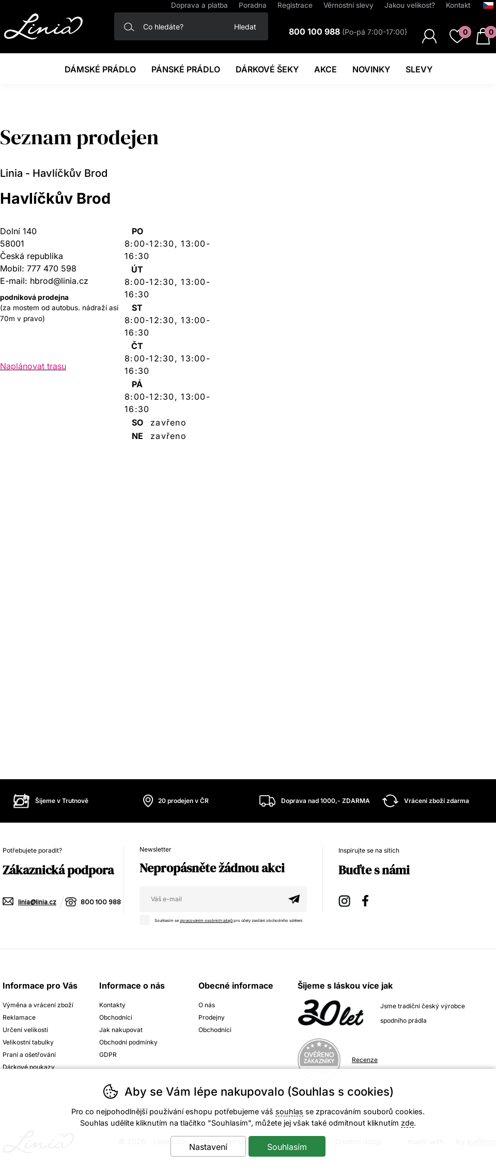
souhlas (289, 1111)
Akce (325, 69)
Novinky (371, 69)
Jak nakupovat (121, 1030)
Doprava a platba (199, 5)
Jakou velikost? (409, 5)
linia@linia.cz (37, 902)
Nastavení (208, 1147)
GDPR (108, 1054)
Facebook (369, 899)
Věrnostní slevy (348, 5)
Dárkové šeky (267, 69)
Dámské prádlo (100, 69)
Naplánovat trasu (33, 366)
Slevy (419, 69)
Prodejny (211, 1017)
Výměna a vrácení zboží (38, 1005)
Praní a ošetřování (29, 1054)
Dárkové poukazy (29, 1067)
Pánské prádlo (185, 69)
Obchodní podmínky (128, 1042)
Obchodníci (115, 1017)
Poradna (253, 5)
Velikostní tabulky (28, 1042)
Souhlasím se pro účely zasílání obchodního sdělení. (224, 919)
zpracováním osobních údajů (206, 920)
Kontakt (458, 5)
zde (407, 1122)
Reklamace (19, 1017)
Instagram (345, 899)
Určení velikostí (25, 1030)
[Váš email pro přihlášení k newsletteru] (210, 899)
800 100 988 (101, 902)
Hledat (245, 26)
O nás (206, 1005)
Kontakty (112, 1005)
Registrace (295, 5)
